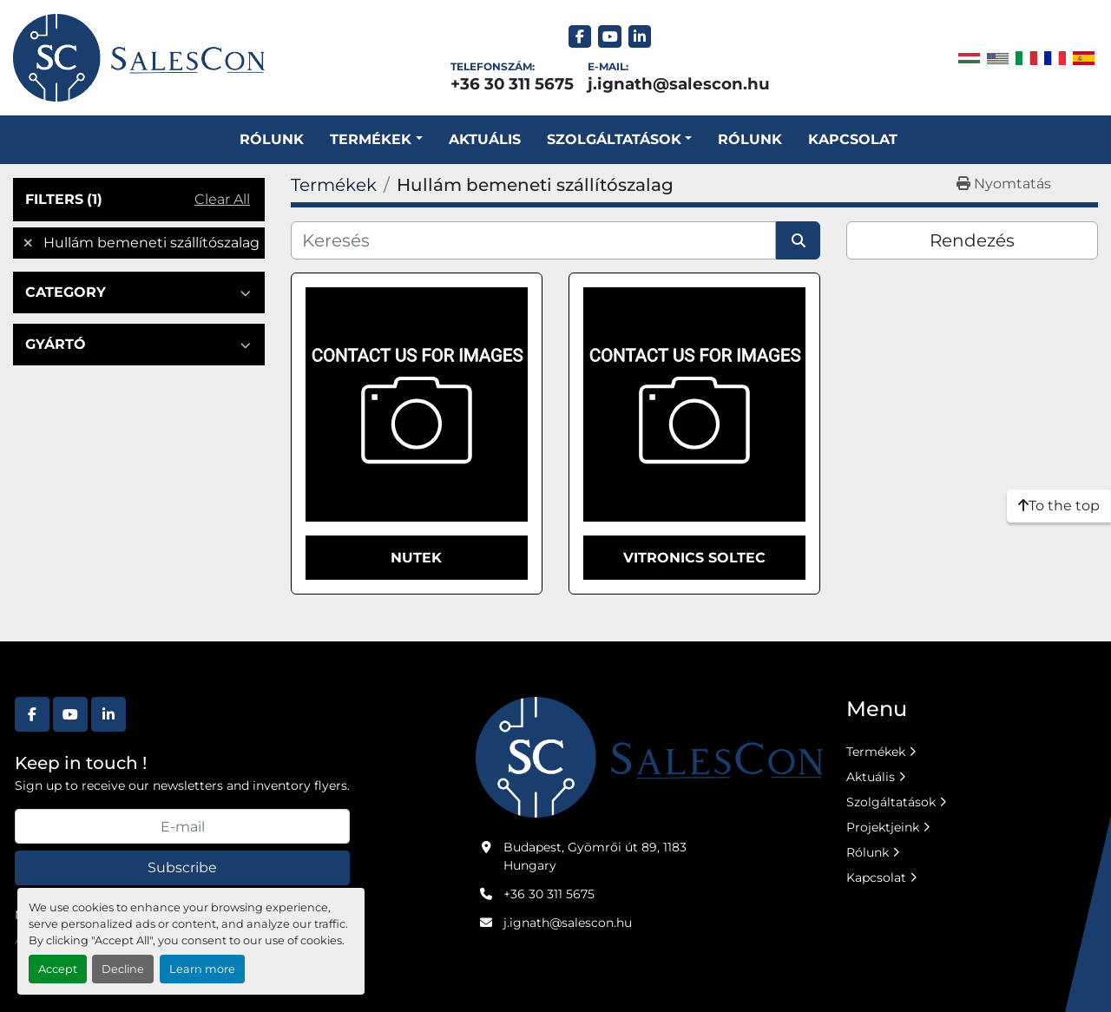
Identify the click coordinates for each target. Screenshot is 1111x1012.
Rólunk (272, 139)
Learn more (202, 969)
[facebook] (580, 37)
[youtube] (609, 37)
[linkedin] (640, 37)
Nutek (416, 557)
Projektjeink (882, 827)
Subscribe (182, 867)
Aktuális (485, 139)
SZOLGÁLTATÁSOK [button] (614, 139)
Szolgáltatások (891, 802)
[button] (376, 139)
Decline (123, 969)
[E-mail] (182, 826)
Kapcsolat (852, 139)
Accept (57, 969)
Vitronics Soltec (694, 557)
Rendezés (972, 240)
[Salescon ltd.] (649, 756)
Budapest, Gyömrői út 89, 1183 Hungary (595, 856)
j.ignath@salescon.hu (679, 84)
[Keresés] (533, 240)
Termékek (370, 139)
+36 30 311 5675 (512, 84)
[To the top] (1059, 506)
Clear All (222, 199)
